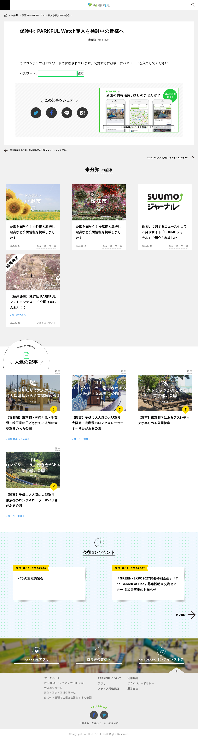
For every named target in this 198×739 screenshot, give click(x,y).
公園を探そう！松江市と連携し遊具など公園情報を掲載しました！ (98, 232)
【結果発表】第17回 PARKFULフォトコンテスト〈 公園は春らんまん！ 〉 (33, 302)
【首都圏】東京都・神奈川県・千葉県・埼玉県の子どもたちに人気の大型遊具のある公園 (32, 423)
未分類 (14, 15)
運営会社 (132, 688)
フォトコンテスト (46, 322)
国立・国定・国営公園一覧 (60, 692)
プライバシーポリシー (140, 683)
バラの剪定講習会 (31, 578)
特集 (57, 371)
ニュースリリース (46, 246)
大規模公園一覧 (53, 688)
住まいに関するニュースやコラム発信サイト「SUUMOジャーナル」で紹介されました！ (164, 232)
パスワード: (48, 73)
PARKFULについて (109, 678)
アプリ (102, 683)
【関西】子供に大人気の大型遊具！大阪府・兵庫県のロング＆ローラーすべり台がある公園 (98, 423)
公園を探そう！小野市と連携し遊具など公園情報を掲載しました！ (32, 232)
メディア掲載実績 (108, 688)
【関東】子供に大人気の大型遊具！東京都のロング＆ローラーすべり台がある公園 (32, 500)
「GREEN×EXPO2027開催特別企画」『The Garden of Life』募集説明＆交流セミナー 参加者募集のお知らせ (147, 584)
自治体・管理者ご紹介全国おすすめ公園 (68, 697)
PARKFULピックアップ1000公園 (64, 683)
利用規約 (132, 678)
